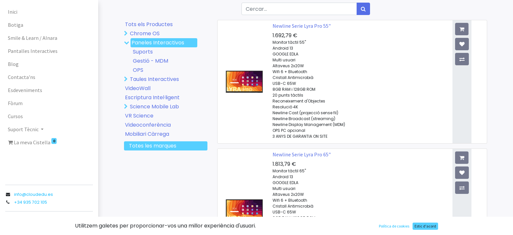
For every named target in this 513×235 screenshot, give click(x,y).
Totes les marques (152, 145)
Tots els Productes (149, 24)
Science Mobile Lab (154, 106)
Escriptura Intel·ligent (152, 97)
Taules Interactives (154, 79)
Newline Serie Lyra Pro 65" (302, 154)
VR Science (139, 115)
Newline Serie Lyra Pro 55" (302, 26)
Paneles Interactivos (158, 42)
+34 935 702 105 (30, 202)
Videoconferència (148, 125)
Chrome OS (145, 33)
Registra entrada (27, 223)
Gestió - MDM (150, 61)
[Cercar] (363, 9)
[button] (477, 29)
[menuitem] (49, 11)
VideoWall (137, 88)
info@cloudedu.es (33, 194)
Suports (143, 51)
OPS (138, 70)
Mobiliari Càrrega (147, 134)
